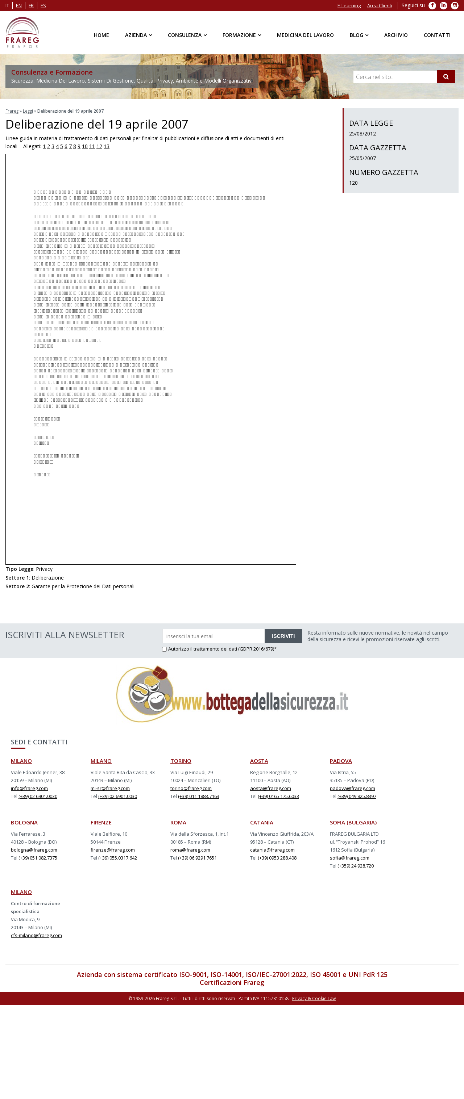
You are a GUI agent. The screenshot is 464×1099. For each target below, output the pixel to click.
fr (31, 5)
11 (92, 145)
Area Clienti (379, 5)
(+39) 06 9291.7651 (197, 857)
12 (99, 145)
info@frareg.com (29, 788)
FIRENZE (101, 822)
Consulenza (185, 35)
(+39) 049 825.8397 (356, 796)
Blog (356, 35)
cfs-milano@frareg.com (36, 935)
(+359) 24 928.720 (355, 865)
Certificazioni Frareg (232, 982)
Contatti (437, 35)
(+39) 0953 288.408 (277, 857)
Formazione (239, 35)
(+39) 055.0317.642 (117, 857)
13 (106, 145)
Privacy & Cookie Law (314, 998)
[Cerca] (446, 76)
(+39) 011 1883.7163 (198, 796)
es (43, 5)
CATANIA (261, 822)
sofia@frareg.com (349, 857)
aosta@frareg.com (270, 788)
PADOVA (341, 760)
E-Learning (349, 5)
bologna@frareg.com (34, 849)
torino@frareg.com (191, 788)
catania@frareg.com (272, 849)
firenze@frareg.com (113, 849)
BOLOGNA (24, 822)
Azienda (136, 35)
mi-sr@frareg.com (110, 788)
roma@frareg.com (190, 849)
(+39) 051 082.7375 (37, 857)
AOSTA (259, 760)
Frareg (12, 111)
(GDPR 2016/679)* (257, 648)
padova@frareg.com (352, 788)
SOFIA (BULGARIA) (353, 822)
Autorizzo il (178, 648)
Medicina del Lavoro (305, 35)
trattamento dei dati (216, 648)
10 (85, 145)
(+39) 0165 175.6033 (278, 796)
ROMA (178, 822)
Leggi (28, 111)
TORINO (180, 760)
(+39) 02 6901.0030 (37, 796)
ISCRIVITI (283, 636)
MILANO (21, 760)
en (19, 5)
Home (101, 35)
